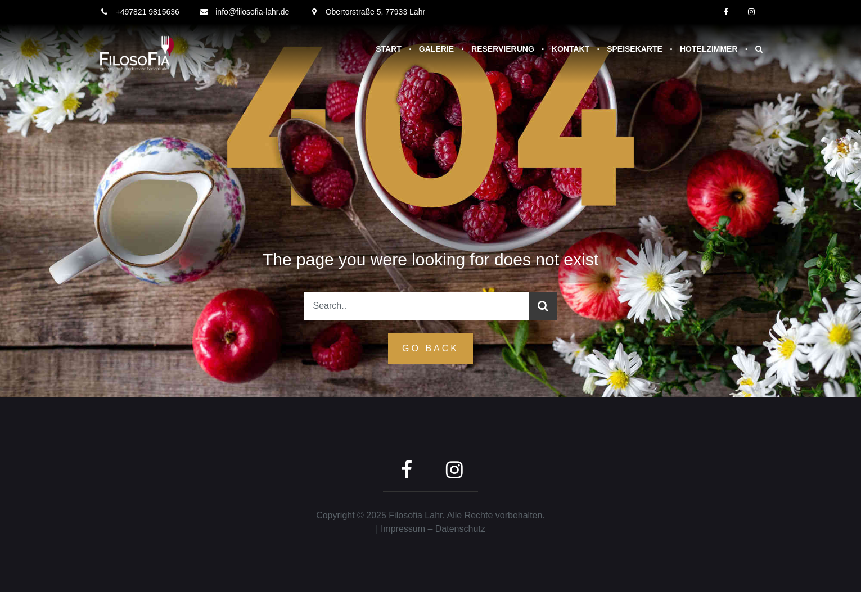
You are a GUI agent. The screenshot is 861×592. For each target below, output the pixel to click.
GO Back (430, 348)
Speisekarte (634, 48)
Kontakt (570, 48)
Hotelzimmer (709, 48)
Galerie (436, 48)
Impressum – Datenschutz (433, 529)
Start (389, 48)
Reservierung (502, 48)
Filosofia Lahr (415, 515)
